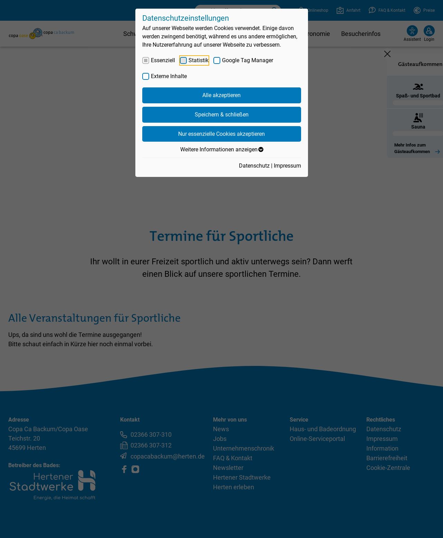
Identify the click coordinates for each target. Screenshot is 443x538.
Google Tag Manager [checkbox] (247, 60)
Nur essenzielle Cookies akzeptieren (221, 134)
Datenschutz (254, 165)
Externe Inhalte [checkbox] (169, 76)
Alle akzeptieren (221, 95)
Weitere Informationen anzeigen (221, 149)
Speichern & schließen (222, 114)
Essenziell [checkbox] (163, 60)
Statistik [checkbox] (199, 60)
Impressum (287, 165)
